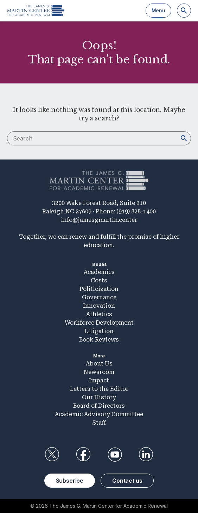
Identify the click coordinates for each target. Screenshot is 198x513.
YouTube (114, 454)
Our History (99, 397)
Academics (99, 272)
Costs (99, 280)
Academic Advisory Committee (99, 414)
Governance (99, 297)
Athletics (99, 314)
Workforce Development (99, 322)
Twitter (52, 454)
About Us (99, 363)
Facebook (83, 454)
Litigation (99, 331)
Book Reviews (99, 339)
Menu (158, 10)
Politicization (99, 289)
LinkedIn (146, 454)
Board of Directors (99, 405)
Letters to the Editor (99, 389)
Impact (99, 380)
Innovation (99, 305)
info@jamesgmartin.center (99, 220)
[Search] (184, 11)
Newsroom (99, 372)
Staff (99, 422)
